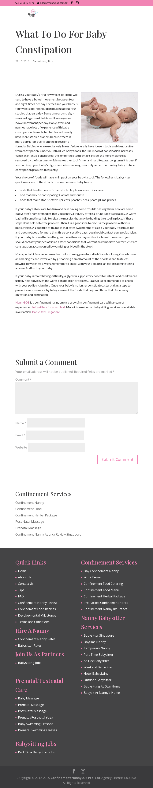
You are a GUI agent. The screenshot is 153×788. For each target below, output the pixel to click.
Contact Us (26, 584)
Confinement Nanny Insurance (105, 609)
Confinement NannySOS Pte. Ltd (75, 778)
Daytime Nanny (95, 642)
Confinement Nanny (29, 503)
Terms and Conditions (34, 622)
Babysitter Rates (30, 645)
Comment (23, 379)
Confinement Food (28, 509)
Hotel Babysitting (96, 673)
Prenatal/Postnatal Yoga (35, 717)
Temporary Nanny (97, 648)
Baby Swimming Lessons (35, 724)
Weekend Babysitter (98, 667)
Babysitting (39, 61)
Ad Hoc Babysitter (96, 661)
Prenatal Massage (28, 528)
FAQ (21, 596)
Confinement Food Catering (103, 584)
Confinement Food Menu (101, 590)
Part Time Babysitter (98, 655)
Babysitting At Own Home (102, 686)
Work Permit (93, 577)
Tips (50, 61)
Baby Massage (28, 698)
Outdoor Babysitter (97, 680)
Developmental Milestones (37, 615)
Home (22, 571)
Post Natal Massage (29, 521)
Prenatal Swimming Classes (37, 730)
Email (20, 435)
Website (21, 447)
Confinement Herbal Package (36, 515)
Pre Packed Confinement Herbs (106, 603)
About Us (24, 577)
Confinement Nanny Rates (36, 639)
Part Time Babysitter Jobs (36, 752)
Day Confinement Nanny (101, 571)
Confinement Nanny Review (37, 603)
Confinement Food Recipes (37, 609)
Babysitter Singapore (46, 312)
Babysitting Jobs (29, 663)
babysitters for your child (48, 307)
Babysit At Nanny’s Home (102, 693)
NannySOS (22, 302)
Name (20, 423)
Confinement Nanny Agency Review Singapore (48, 534)
